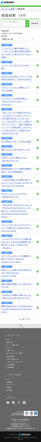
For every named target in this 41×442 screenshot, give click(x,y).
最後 (29, 319)
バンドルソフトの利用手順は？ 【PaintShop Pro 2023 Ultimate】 (15, 102)
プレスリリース (12, 385)
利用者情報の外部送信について (20, 424)
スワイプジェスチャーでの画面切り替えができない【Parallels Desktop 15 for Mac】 (16, 259)
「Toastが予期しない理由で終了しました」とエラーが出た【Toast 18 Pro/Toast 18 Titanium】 (16, 183)
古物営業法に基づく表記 (14, 428)
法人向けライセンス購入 (15, 353)
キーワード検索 (8, 9)
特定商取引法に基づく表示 (20, 426)
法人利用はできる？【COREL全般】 (16, 142)
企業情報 (9, 382)
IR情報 (9, 387)
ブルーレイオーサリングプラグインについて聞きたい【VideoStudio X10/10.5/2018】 (16, 228)
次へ (24, 319)
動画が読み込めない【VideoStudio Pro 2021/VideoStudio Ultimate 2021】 (16, 309)
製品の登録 (10, 356)
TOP (8, 340)
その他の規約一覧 (29, 428)
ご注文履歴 (10, 364)
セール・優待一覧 (12, 345)
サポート (9, 348)
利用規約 (14, 420)
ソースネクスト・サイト (13, 335)
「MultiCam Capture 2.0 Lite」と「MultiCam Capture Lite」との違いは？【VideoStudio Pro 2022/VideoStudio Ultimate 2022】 (16, 211)
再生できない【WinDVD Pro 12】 (15, 150)
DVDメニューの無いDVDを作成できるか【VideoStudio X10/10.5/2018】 (16, 273)
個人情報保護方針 (24, 420)
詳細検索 (35, 23)
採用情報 (9, 390)
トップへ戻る (20, 327)
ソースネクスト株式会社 (13, 375)
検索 (27, 23)
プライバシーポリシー (20, 422)
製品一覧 (9, 342)
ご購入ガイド (11, 350)
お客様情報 (10, 367)
